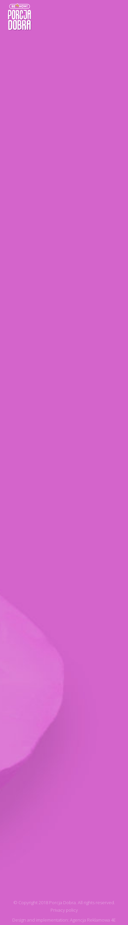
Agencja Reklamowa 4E (93, 920)
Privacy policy (64, 910)
